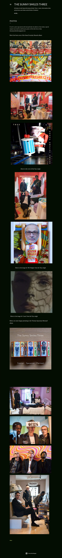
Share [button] (11, 540)
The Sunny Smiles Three (30, 4)
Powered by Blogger (31, 553)
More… (16, 13)
